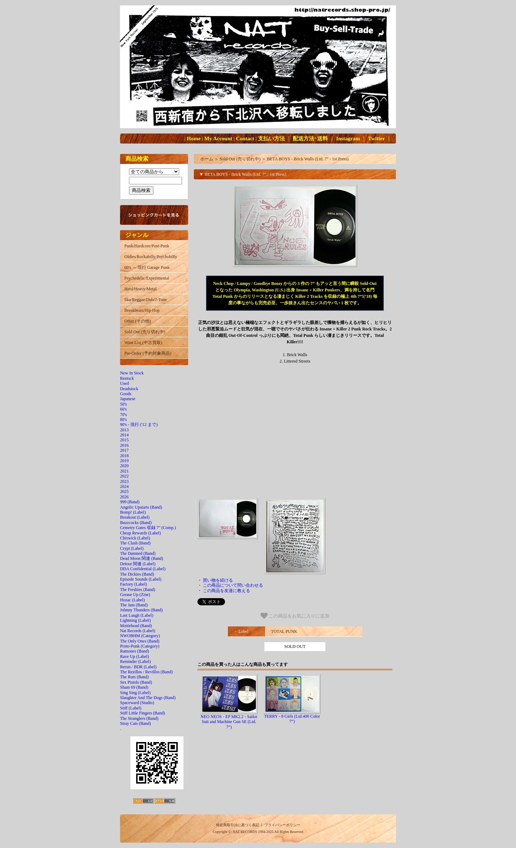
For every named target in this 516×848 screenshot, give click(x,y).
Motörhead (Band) (136, 625)
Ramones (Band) (134, 651)
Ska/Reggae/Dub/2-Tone (145, 299)
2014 (124, 434)
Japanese (127, 398)
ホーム (206, 158)
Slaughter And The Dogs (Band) (148, 697)
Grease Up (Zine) (135, 594)
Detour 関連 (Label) (138, 563)
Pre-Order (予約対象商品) (147, 353)
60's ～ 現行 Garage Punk (146, 267)
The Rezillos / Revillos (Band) (146, 671)
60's (123, 409)
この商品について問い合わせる (233, 585)
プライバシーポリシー (282, 825)
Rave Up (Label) (134, 656)
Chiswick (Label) (135, 538)
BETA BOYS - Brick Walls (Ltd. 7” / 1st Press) (308, 158)
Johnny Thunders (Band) (141, 609)
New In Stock (132, 372)
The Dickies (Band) (137, 574)
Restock (127, 378)
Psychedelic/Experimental (146, 278)
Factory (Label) (133, 584)
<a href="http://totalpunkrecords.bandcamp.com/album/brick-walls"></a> (295, 433)
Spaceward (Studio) (137, 702)
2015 (124, 439)
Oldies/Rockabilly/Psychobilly (150, 256)
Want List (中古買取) (143, 342)
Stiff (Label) (130, 708)
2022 (124, 476)
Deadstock (129, 388)
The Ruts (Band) (134, 676)
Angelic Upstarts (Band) (141, 507)
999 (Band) (129, 501)
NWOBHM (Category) (140, 635)
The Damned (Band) (138, 553)
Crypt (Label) (132, 548)
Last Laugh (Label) (136, 615)
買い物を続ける (218, 580)
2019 (124, 460)
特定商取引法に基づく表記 (237, 825)
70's (123, 414)
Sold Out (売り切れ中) (144, 331)
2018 (124, 455)
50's (123, 404)
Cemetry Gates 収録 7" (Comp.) (148, 527)
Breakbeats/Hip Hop (141, 310)
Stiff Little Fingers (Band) (142, 713)
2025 (124, 491)
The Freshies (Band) (137, 589)
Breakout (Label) (134, 517)
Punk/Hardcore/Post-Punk (146, 245)
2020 (124, 465)
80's (123, 419)
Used (124, 383)
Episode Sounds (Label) (140, 579)
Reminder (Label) (135, 661)
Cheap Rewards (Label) (140, 533)
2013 (124, 429)
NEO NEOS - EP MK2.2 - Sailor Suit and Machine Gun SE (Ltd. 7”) (229, 722)
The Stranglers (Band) (139, 718)
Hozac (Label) (132, 599)
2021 (124, 471)
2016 (124, 445)
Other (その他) (137, 321)
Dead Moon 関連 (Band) (141, 558)
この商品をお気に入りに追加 (295, 615)
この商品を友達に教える (226, 590)
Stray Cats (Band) (135, 723)
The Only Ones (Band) (139, 641)
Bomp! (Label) (133, 512)
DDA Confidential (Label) (143, 568)
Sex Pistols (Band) (136, 682)
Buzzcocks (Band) (136, 522)
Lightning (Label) (135, 620)
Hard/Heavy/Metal (140, 288)
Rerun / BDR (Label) (138, 666)
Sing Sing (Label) (135, 692)
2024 (124, 486)
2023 (124, 481)
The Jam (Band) (134, 604)
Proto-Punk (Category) (139, 646)
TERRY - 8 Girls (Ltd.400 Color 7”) (292, 719)
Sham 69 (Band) (134, 687)
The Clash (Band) (135, 543)
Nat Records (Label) (137, 630)
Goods (125, 393)
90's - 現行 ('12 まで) (139, 424)
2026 (124, 496)
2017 (124, 450)
